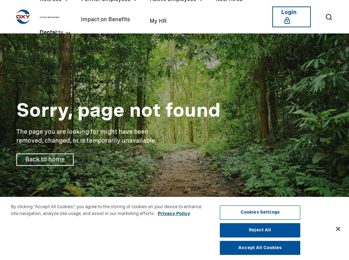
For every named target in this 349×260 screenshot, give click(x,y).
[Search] (328, 17)
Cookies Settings (260, 214)
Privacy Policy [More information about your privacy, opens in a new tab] (174, 215)
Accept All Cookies (260, 249)
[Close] (338, 230)
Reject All (260, 231)
